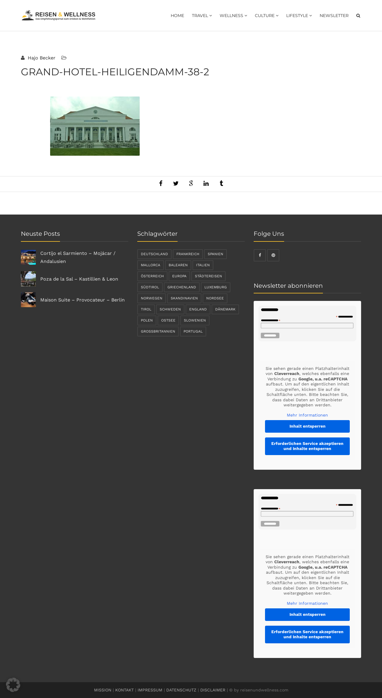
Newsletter (334, 15)
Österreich (152, 276)
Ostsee (168, 320)
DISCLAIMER (212, 690)
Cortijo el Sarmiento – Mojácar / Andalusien (77, 257)
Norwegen (151, 298)
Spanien (215, 254)
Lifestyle (299, 15)
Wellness (233, 15)
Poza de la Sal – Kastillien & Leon (79, 279)
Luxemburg (215, 287)
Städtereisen (208, 276)
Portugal (193, 331)
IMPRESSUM (150, 690)
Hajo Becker (41, 58)
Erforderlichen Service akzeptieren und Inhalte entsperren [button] (307, 446)
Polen (147, 320)
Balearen (178, 265)
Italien (203, 265)
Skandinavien (184, 298)
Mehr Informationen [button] (307, 415)
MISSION (102, 690)
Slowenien (195, 320)
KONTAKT (124, 690)
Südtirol (150, 287)
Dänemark (225, 309)
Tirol (146, 309)
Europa (179, 276)
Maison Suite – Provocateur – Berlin (82, 300)
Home (177, 15)
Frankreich (187, 254)
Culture (266, 15)
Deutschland (154, 254)
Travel (202, 15)
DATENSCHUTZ (181, 690)
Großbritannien (158, 331)
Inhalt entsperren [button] (307, 426)
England (198, 309)
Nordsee (215, 298)
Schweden (170, 309)
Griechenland (181, 287)
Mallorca (150, 265)
